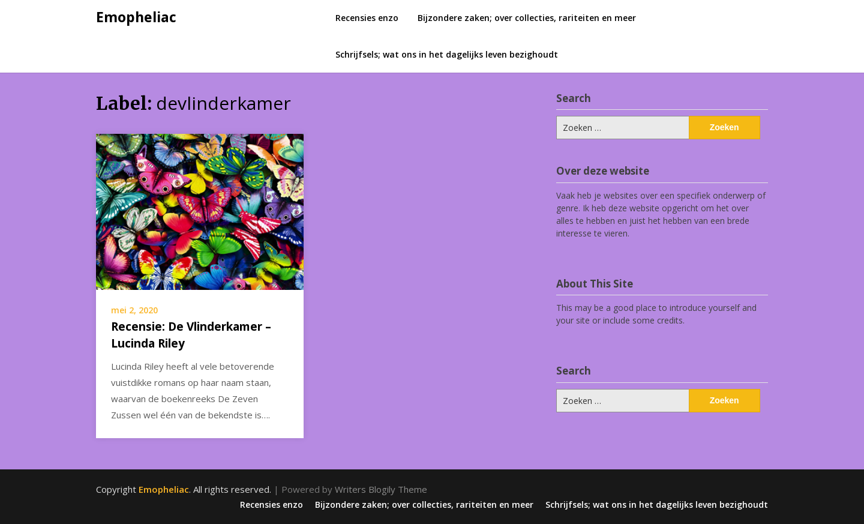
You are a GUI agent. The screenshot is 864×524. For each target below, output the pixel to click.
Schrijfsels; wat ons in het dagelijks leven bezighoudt (446, 54)
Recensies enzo (366, 17)
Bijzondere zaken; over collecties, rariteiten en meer (527, 17)
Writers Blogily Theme (381, 489)
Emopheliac (136, 16)
